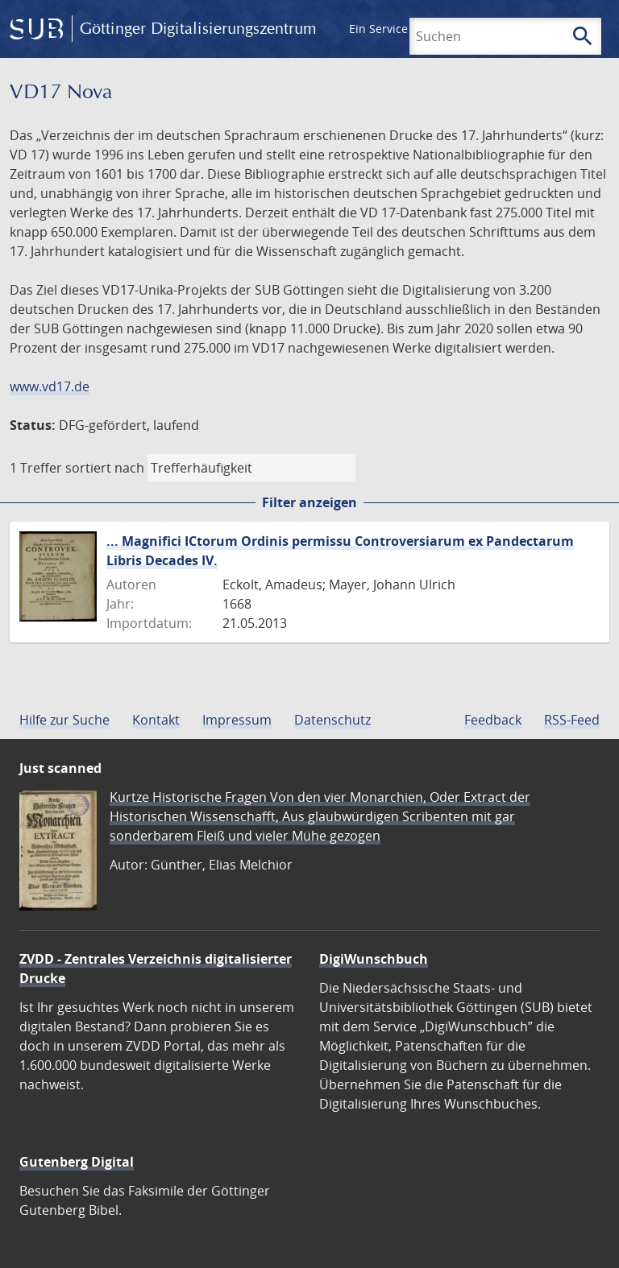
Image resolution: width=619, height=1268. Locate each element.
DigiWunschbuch (373, 959)
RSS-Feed (572, 720)
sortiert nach (104, 468)
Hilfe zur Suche (64, 720)
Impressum (237, 720)
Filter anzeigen (309, 502)
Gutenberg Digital (76, 1162)
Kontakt (156, 720)
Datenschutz (332, 720)
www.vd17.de (49, 386)
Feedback (492, 720)
